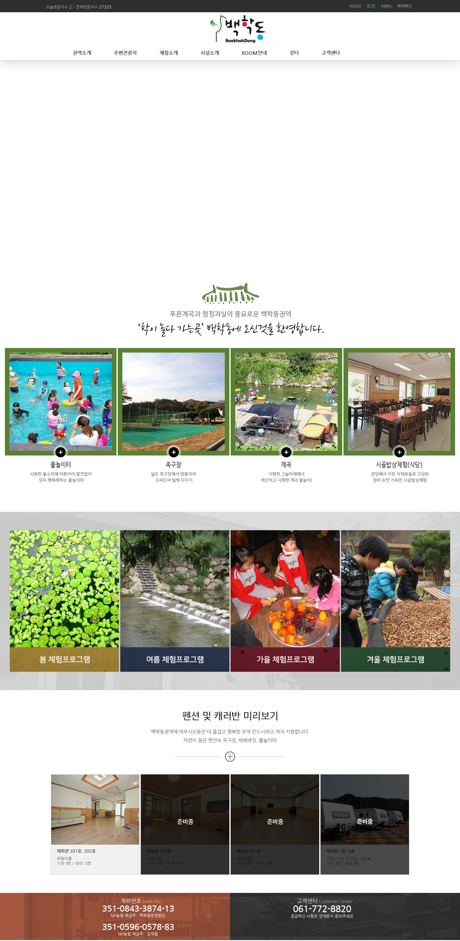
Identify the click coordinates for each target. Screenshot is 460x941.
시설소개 (210, 53)
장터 (294, 53)
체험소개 (168, 53)
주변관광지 (125, 53)
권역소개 (82, 53)
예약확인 (404, 6)
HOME (355, 6)
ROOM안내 (254, 53)
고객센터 (330, 53)
